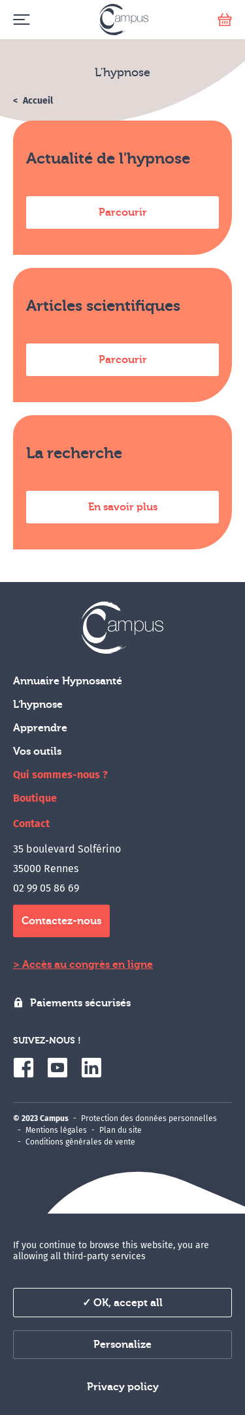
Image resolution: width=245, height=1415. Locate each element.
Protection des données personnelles (149, 1118)
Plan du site (120, 1130)
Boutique (35, 798)
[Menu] (21, 20)
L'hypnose (38, 704)
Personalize (122, 1344)
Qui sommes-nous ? (60, 774)
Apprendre (40, 728)
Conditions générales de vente (80, 1141)
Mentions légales (56, 1130)
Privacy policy (123, 1387)
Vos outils (37, 751)
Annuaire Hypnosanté (67, 681)
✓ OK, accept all (122, 1303)
